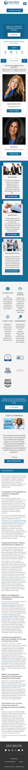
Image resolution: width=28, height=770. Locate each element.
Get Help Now (12, 234)
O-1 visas (21, 577)
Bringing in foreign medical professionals (13, 685)
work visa (20, 549)
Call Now (14, 407)
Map (5, 52)
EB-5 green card (6, 661)
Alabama (15, 745)
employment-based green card (10, 605)
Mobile (20, 745)
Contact (21, 761)
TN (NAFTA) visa (17, 566)
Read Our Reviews (14, 461)
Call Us (14, 47)
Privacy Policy (14, 758)
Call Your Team (12, 196)
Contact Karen (14, 111)
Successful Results (12, 271)
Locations (8, 745)
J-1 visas (9, 577)
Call (16, 52)
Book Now (14, 34)
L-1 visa (17, 574)
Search (22, 52)
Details (11, 52)
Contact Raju (14, 154)
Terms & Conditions (10, 761)
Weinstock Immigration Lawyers (14, 41)
